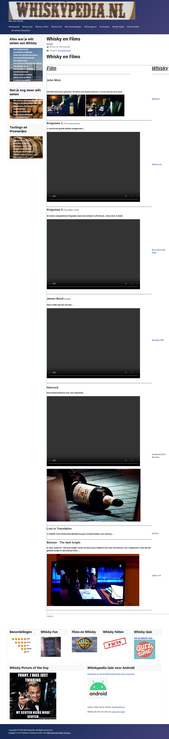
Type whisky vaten (20, 61)
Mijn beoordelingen (73, 27)
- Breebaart (22, 140)
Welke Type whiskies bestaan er (25, 55)
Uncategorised (64, 50)
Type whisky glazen (20, 66)
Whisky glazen (90, 27)
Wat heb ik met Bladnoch (22, 114)
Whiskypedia (14, 27)
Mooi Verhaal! (133, 27)
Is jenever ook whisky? (22, 80)
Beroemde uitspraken (20, 30)
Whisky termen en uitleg (22, 75)
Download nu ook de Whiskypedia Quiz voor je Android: (111, 674)
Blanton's (156, 99)
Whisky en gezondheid (22, 77)
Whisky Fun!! (56, 27)
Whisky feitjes (118, 27)
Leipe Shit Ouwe (118, 712)
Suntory (155, 533)
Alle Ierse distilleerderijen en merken (27, 103)
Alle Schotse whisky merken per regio (27, 100)
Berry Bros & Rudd (20, 143)
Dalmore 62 (157, 164)
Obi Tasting (17, 138)
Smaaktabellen (19, 109)
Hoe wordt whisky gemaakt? (24, 69)
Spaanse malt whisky (21, 112)
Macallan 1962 (158, 340)
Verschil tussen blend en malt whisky (27, 63)
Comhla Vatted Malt (20, 117)
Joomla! (12, 733)
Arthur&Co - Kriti (25, 154)
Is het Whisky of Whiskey (22, 52)
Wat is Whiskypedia (20, 49)
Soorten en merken (20, 72)
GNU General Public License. (59, 733)
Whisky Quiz (27, 27)
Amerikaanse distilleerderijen (24, 106)
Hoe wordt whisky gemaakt (23, 58)
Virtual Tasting (22, 146)
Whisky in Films (42, 27)
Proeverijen (104, 27)
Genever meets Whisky (22, 149)
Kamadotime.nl (118, 707)
